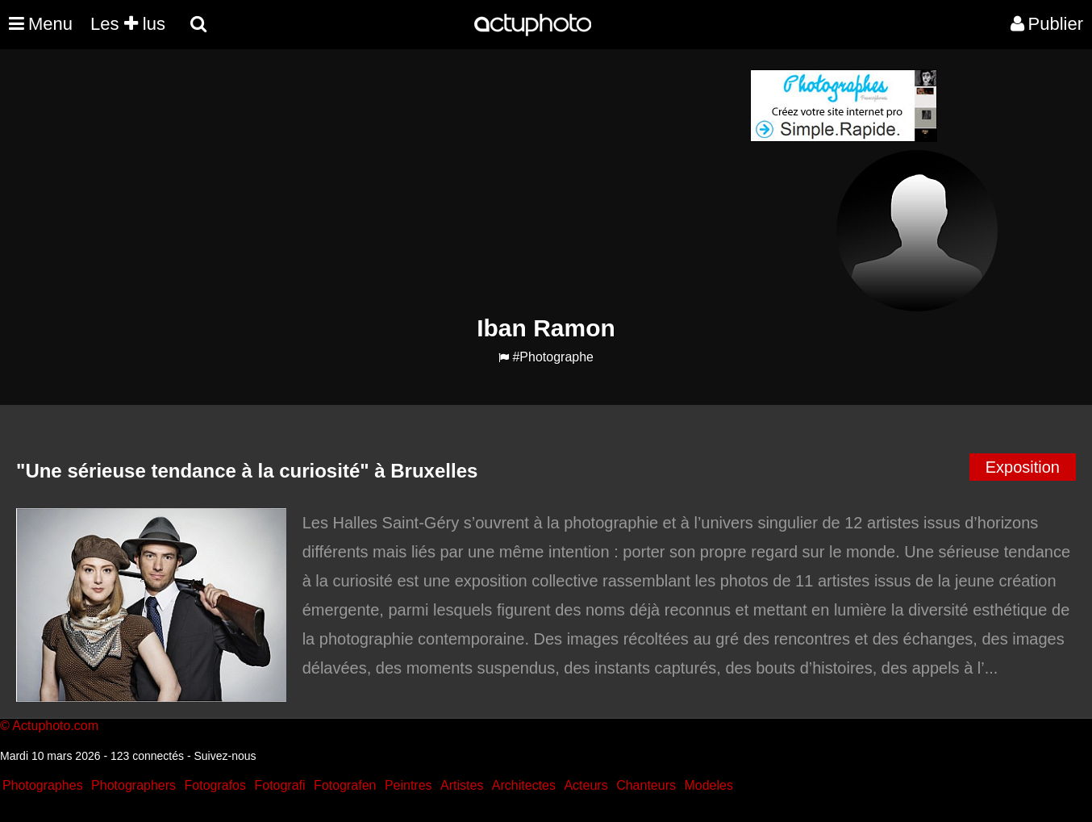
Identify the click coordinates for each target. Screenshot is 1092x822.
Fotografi (279, 785)
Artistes (461, 785)
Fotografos (215, 785)
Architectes (524, 785)
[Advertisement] (448, 182)
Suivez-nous (225, 755)
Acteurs (585, 785)
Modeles (708, 785)
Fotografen (345, 785)
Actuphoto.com (55, 725)
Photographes (42, 785)
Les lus (127, 24)
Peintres (408, 785)
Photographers (133, 785)
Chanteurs (646, 785)
